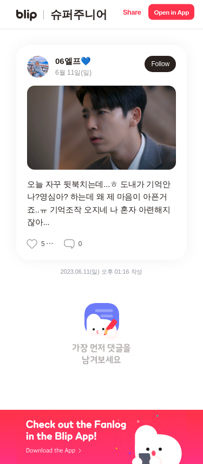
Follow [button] (160, 64)
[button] (132, 14)
